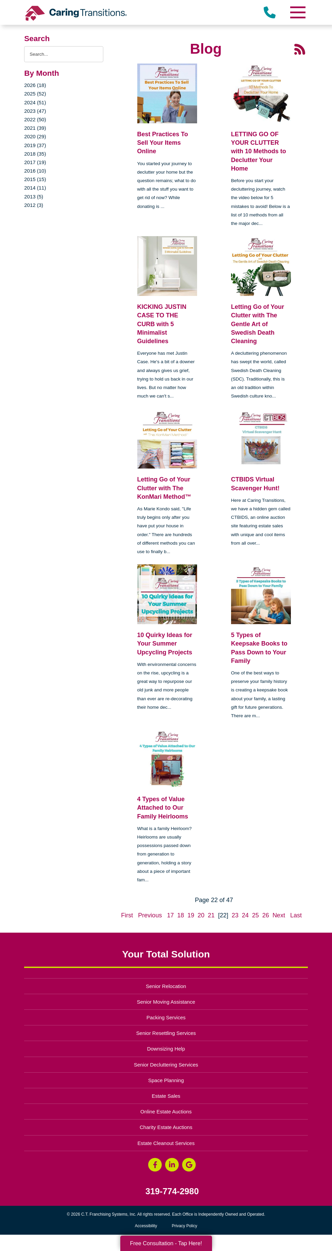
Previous (150, 915)
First (127, 915)
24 (245, 915)
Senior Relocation (166, 986)
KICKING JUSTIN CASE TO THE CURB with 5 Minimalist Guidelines (162, 324)
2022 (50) (35, 119)
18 (180, 915)
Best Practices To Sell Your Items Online (162, 143)
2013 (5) (33, 196)
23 (235, 915)
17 (170, 915)
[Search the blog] (63, 54)
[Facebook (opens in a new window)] (155, 1164)
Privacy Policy (184, 1225)
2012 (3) (33, 205)
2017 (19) (35, 162)
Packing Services (166, 1017)
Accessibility (146, 1225)
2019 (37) (35, 145)
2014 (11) (35, 188)
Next (279, 915)
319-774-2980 (172, 1191)
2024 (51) (35, 102)
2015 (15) (35, 179)
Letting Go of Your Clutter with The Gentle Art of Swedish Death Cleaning (257, 324)
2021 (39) (35, 128)
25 (255, 915)
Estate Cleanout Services (165, 1143)
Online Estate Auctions (166, 1111)
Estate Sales (166, 1096)
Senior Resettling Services (166, 1033)
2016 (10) (35, 171)
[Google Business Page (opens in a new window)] (189, 1164)
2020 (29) (35, 136)
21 (211, 915)
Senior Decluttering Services (166, 1065)
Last (296, 915)
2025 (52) (35, 93)
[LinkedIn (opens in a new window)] (172, 1164)
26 (265, 915)
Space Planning (166, 1080)
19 (191, 915)
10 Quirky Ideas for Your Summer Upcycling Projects (164, 643)
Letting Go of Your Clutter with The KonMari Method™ (164, 488)
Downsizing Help (166, 1049)
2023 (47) (35, 111)
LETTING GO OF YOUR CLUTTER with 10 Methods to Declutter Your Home (258, 151)
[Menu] (297, 12)
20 (201, 915)
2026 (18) (35, 85)
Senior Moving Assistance (166, 1002)
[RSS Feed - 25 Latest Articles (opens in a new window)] (300, 49)
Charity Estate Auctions (166, 1127)
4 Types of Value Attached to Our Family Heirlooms (162, 808)
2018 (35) (35, 154)
